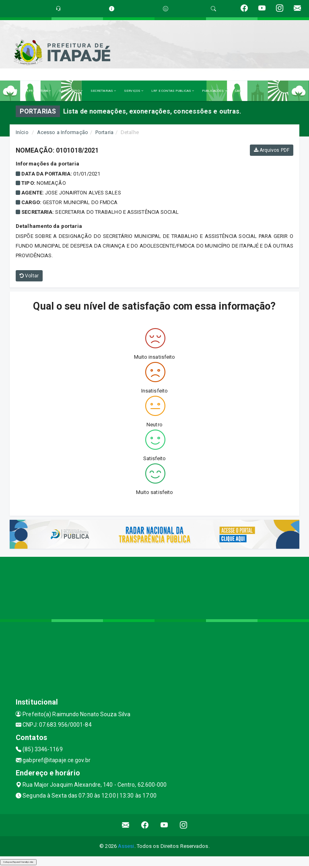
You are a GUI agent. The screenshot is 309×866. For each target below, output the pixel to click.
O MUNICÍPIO (70, 91)
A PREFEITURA (38, 91)
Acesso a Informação (62, 132)
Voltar (29, 276)
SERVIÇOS (133, 91)
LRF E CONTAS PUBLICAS (172, 91)
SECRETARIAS (103, 91)
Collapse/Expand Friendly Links (18, 862)
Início (22, 132)
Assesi (126, 846)
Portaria (104, 132)
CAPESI (241, 91)
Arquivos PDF (271, 150)
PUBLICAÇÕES (214, 91)
